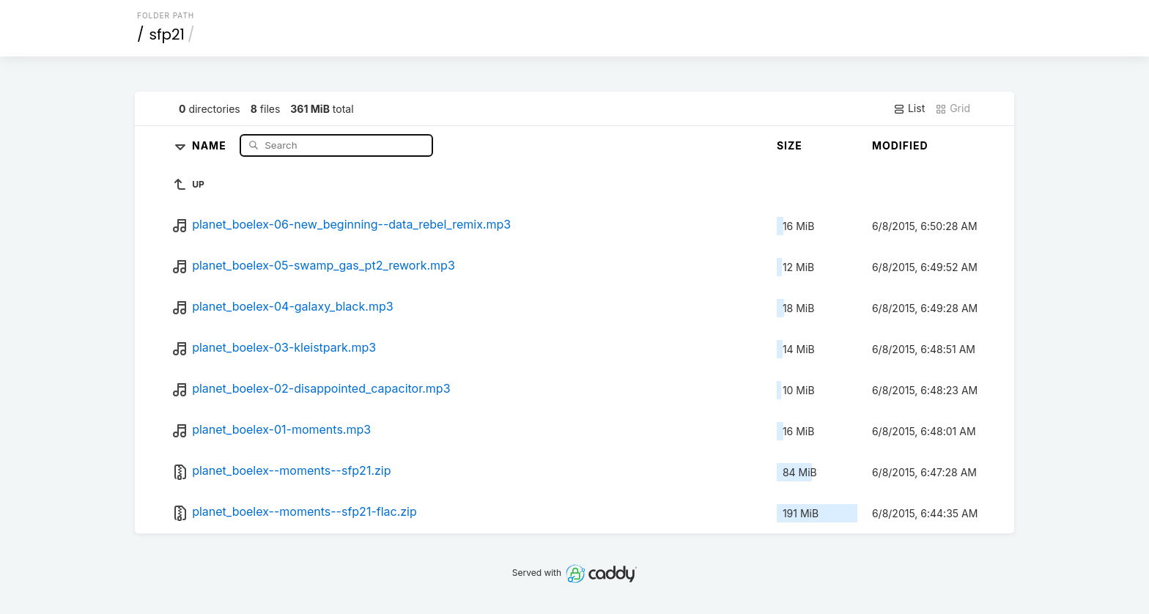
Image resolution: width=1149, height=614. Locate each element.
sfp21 (167, 34)
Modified (900, 145)
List (909, 108)
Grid (952, 108)
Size (789, 145)
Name (210, 144)
